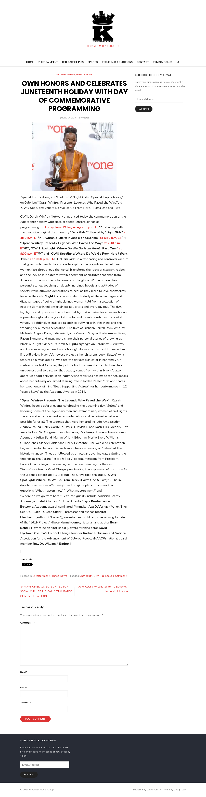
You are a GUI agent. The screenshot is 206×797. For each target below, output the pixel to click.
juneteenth (86, 576)
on (43, 227)
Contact (143, 62)
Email (23, 687)
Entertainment (65, 74)
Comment (27, 622)
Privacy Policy (162, 62)
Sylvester (84, 117)
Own (96, 576)
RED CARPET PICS (73, 62)
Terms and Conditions (117, 62)
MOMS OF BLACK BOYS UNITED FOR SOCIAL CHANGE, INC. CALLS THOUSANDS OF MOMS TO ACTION (46, 591)
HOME (29, 62)
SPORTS (93, 62)
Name (23, 672)
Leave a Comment (116, 576)
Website (25, 702)
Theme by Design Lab (174, 789)
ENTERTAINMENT (47, 62)
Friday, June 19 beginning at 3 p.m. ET (72, 227)
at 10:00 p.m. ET (41, 259)
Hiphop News (84, 74)
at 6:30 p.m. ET (111, 238)
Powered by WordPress (146, 789)
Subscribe (143, 108)
